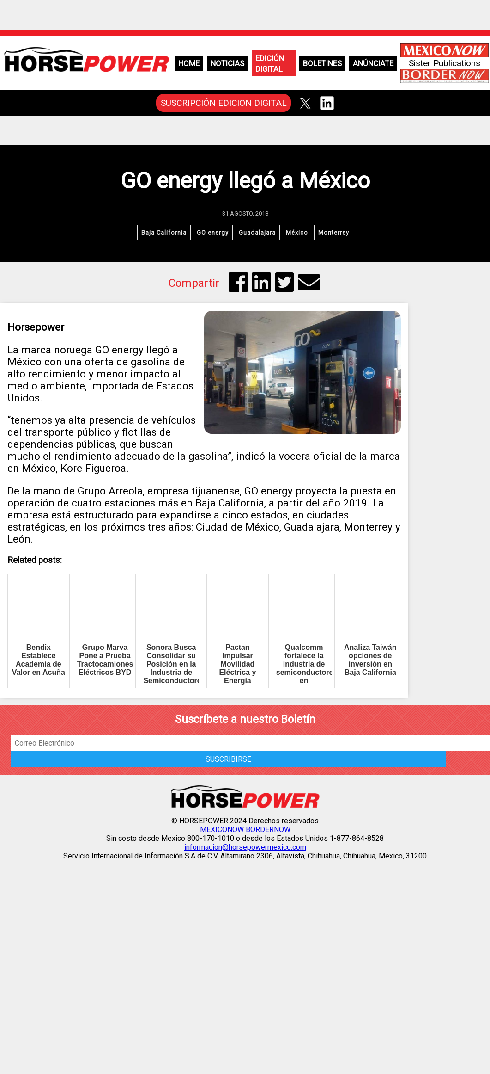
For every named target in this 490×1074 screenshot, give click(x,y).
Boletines (322, 63)
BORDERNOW (268, 829)
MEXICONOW (222, 829)
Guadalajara (257, 232)
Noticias (227, 63)
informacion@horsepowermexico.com (245, 847)
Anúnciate (373, 63)
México (297, 232)
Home (189, 63)
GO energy (213, 232)
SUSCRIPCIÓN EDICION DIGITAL (224, 103)
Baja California (164, 232)
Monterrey (333, 232)
